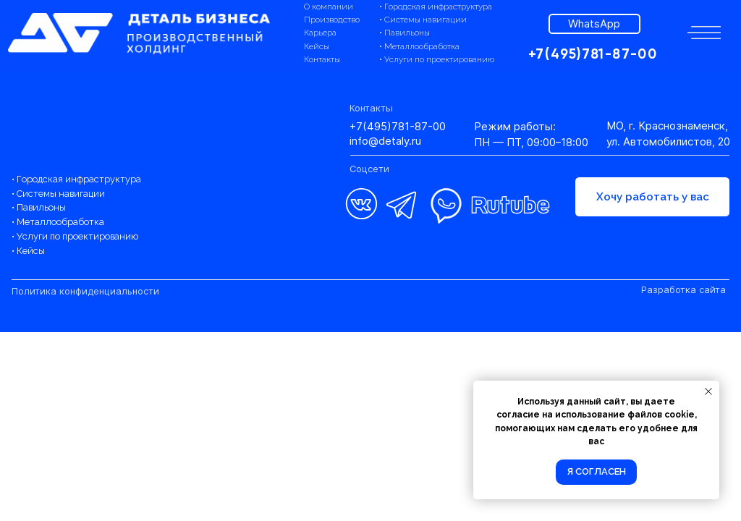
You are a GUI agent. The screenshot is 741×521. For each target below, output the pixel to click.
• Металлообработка (419, 46)
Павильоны (41, 207)
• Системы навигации (423, 19)
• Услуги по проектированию (436, 59)
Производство (332, 19)
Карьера (320, 32)
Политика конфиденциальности (85, 291)
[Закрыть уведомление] (708, 391)
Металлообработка (60, 221)
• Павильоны (404, 32)
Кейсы (316, 46)
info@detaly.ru (385, 141)
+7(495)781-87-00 (398, 126)
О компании (328, 6)
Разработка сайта (683, 289)
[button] (704, 32)
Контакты (322, 59)
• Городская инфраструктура (435, 6)
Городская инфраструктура (79, 179)
